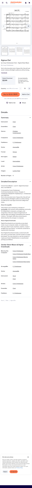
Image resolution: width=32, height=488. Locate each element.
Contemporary (17, 133)
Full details (4, 72)
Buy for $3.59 (10, 94)
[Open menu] (3, 3)
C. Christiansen (17, 142)
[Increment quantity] (29, 88)
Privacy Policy (19, 467)
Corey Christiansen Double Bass (22, 254)
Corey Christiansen (8, 65)
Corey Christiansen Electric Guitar (20, 257)
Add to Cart (26, 94)
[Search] (7, 3)
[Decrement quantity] (20, 88)
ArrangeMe (16, 147)
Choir (7, 300)
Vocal (2, 300)
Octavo (15, 152)
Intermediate (16, 161)
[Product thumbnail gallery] (4, 51)
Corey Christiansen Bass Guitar (21, 261)
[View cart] (29, 3)
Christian (15, 131)
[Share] (22, 103)
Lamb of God (16, 171)
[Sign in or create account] (26, 3)
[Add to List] (11, 103)
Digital (14, 156)
